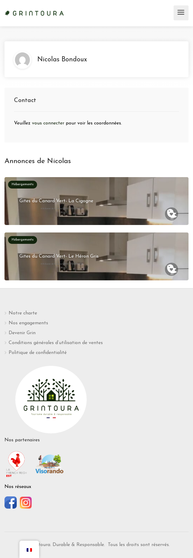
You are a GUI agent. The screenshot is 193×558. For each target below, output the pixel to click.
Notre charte (23, 313)
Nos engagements (28, 323)
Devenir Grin (22, 333)
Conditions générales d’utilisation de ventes (56, 342)
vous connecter (49, 123)
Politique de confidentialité (38, 352)
